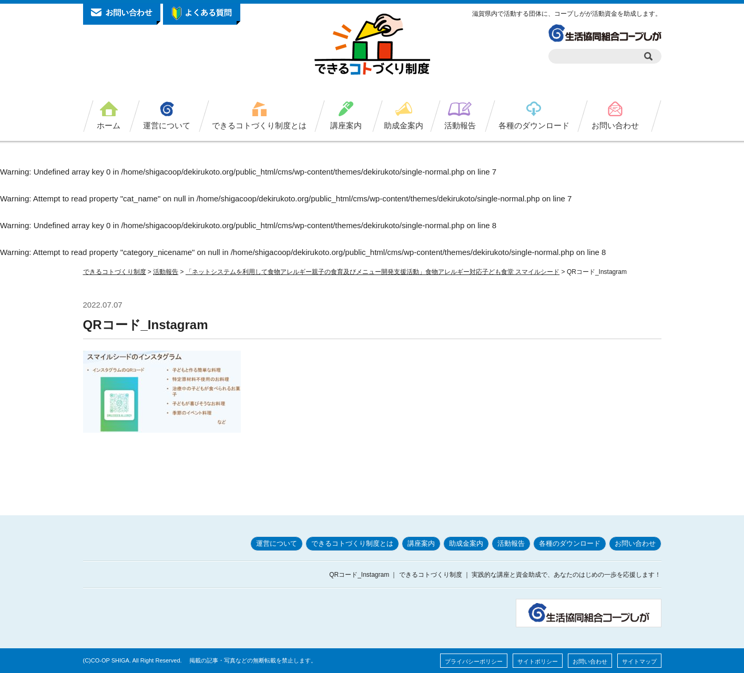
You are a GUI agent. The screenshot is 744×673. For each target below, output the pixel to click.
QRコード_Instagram (145, 325)
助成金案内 (403, 125)
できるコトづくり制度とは (259, 125)
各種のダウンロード (533, 125)
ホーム (108, 125)
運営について (166, 125)
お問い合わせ (615, 125)
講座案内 (346, 125)
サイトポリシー (537, 661)
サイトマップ (639, 661)
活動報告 (460, 125)
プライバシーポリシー (474, 661)
